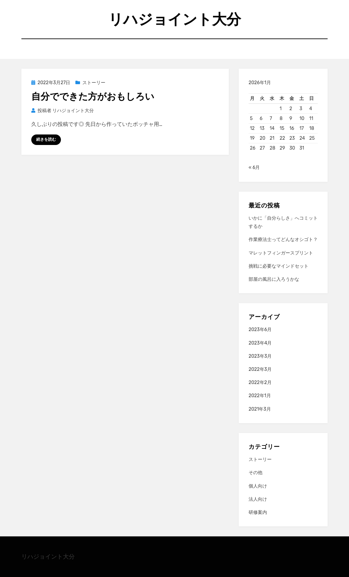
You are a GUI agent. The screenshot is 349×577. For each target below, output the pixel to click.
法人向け (258, 499)
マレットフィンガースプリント (281, 253)
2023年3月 (260, 356)
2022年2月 (260, 382)
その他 (255, 472)
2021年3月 (260, 409)
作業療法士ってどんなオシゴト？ (283, 239)
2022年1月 (260, 395)
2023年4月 (260, 343)
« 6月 (254, 167)
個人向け (258, 486)
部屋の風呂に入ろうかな (274, 279)
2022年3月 (260, 369)
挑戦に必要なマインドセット (279, 266)
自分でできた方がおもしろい (92, 96)
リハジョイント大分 (174, 19)
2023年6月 (260, 329)
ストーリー (93, 82)
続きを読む (46, 139)
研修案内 (258, 512)
